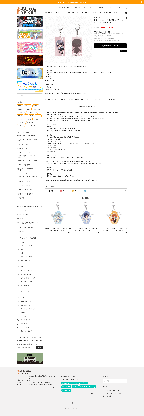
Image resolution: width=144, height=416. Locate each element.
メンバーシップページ (90, 7)
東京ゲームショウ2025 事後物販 (28, 161)
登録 (39, 347)
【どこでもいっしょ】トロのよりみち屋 (27, 140)
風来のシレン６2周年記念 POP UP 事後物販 (28, 169)
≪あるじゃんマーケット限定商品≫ (27, 177)
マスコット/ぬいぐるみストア (26, 227)
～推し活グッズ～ (23, 198)
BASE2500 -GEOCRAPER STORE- (27, 206)
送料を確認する (112, 38)
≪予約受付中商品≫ (23, 148)
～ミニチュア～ (22, 202)
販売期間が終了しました (110, 46)
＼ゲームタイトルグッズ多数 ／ (67, 13)
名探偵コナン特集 (23, 215)
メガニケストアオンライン (108, 13)
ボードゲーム (21, 219)
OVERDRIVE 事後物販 (24, 165)
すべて (51, 191)
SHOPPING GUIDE (64, 7)
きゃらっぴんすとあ (23, 144)
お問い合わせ (118, 7)
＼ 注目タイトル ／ (89, 13)
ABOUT (101, 7)
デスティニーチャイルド (25, 173)
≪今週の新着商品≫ (23, 152)
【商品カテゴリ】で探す (25, 190)
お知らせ (109, 7)
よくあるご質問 (76, 7)
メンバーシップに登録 (101, 33)
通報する (124, 183)
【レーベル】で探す (23, 186)
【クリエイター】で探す (25, 194)
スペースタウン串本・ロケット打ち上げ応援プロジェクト (27, 223)
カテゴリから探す (46, 13)
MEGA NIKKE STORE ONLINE (26, 136)
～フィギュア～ (22, 210)
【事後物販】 (21, 231)
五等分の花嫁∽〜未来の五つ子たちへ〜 (27, 156)
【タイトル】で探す (23, 181)
